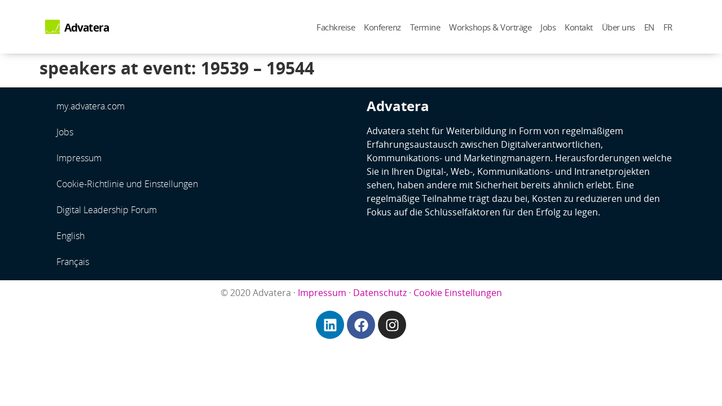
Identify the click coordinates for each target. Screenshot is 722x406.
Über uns (618, 27)
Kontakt (579, 27)
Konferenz (382, 27)
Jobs (548, 27)
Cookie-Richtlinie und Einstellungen (127, 184)
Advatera (86, 27)
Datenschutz (380, 292)
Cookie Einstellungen (457, 292)
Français (72, 261)
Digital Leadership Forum (106, 210)
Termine (425, 27)
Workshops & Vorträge (490, 27)
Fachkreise (335, 27)
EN (649, 27)
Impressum (79, 158)
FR (667, 27)
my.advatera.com (90, 106)
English (70, 236)
